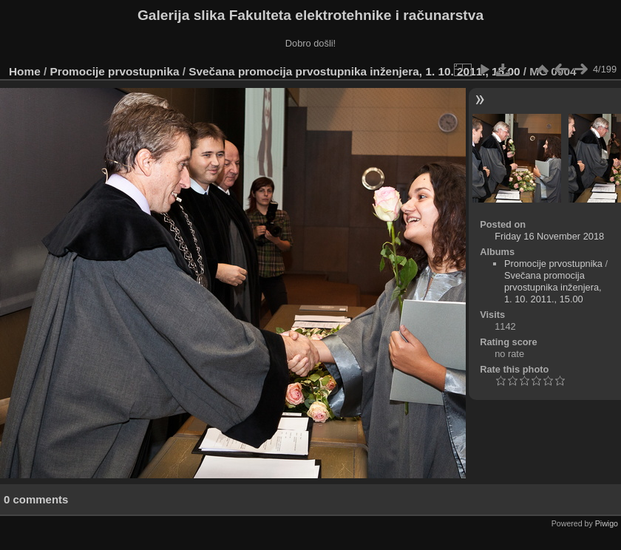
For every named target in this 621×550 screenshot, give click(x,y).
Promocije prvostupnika (115, 71)
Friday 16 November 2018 (549, 236)
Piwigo (606, 523)
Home (25, 71)
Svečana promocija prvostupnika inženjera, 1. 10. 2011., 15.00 (354, 71)
